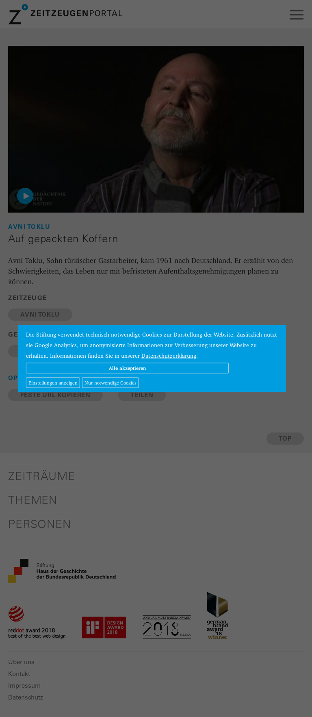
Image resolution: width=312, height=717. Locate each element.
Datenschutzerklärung (168, 355)
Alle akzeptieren (127, 368)
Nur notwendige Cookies (110, 383)
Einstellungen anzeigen (53, 383)
